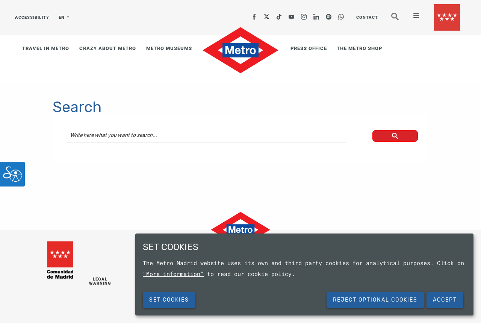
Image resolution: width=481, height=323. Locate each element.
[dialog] (304, 274)
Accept (445, 300)
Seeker (400, 19)
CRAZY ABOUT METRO (107, 48)
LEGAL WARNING (100, 281)
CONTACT (367, 17)
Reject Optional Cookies (375, 300)
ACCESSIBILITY (32, 17)
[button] (394, 138)
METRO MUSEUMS (169, 48)
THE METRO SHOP (359, 48)
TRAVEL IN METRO (45, 48)
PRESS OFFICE (308, 48)
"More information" (173, 274)
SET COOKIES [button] (169, 300)
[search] (206, 135)
